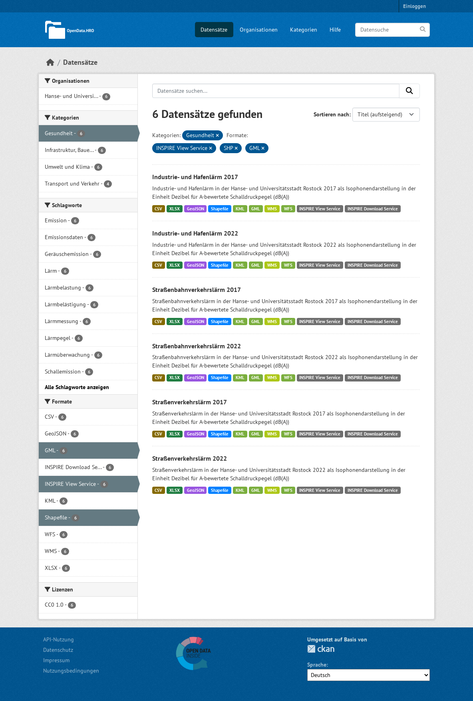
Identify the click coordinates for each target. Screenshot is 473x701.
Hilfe (335, 29)
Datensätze (214, 29)
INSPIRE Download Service (373, 209)
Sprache (316, 664)
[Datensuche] (392, 30)
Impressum (56, 660)
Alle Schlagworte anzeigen (77, 387)
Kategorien (303, 29)
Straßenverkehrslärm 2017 (189, 402)
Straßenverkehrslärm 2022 (189, 458)
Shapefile (220, 209)
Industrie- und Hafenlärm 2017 (195, 177)
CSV (158, 209)
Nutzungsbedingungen (71, 670)
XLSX (174, 209)
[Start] (50, 62)
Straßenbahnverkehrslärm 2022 (196, 346)
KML (240, 209)
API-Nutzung (58, 639)
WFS (288, 209)
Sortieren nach (331, 114)
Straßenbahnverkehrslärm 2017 (196, 290)
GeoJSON (195, 209)
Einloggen (414, 6)
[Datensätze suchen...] (276, 91)
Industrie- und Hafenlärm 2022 (195, 233)
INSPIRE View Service (319, 209)
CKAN (320, 649)
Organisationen (259, 29)
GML (255, 209)
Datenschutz (58, 649)
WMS (272, 209)
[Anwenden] (423, 29)
